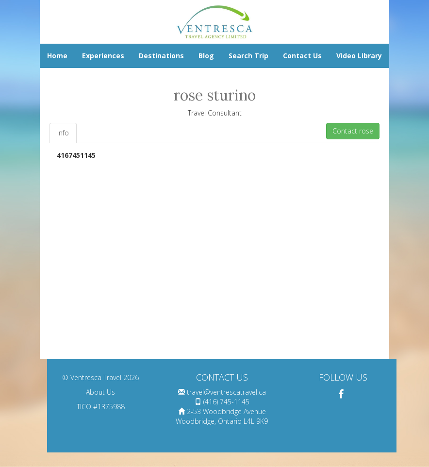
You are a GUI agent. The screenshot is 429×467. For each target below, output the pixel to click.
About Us (100, 392)
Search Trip (248, 55)
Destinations (161, 55)
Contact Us (302, 55)
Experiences (103, 55)
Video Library (359, 55)
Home (57, 55)
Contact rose (352, 130)
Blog (206, 55)
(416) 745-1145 (226, 401)
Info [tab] (63, 132)
